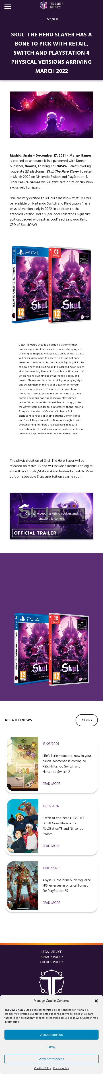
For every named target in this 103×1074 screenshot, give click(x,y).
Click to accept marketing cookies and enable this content (51, 516)
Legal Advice (51, 952)
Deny (51, 1047)
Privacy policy (61, 1068)
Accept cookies (51, 1034)
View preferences (51, 1059)
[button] (96, 1001)
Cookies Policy (42, 1068)
